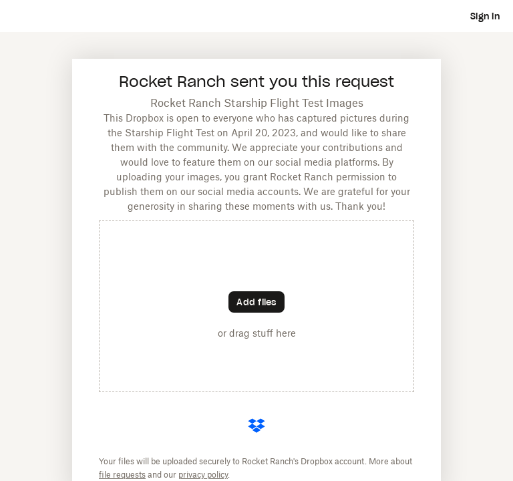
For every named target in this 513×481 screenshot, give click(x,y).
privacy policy (203, 475)
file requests (122, 475)
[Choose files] (256, 302)
